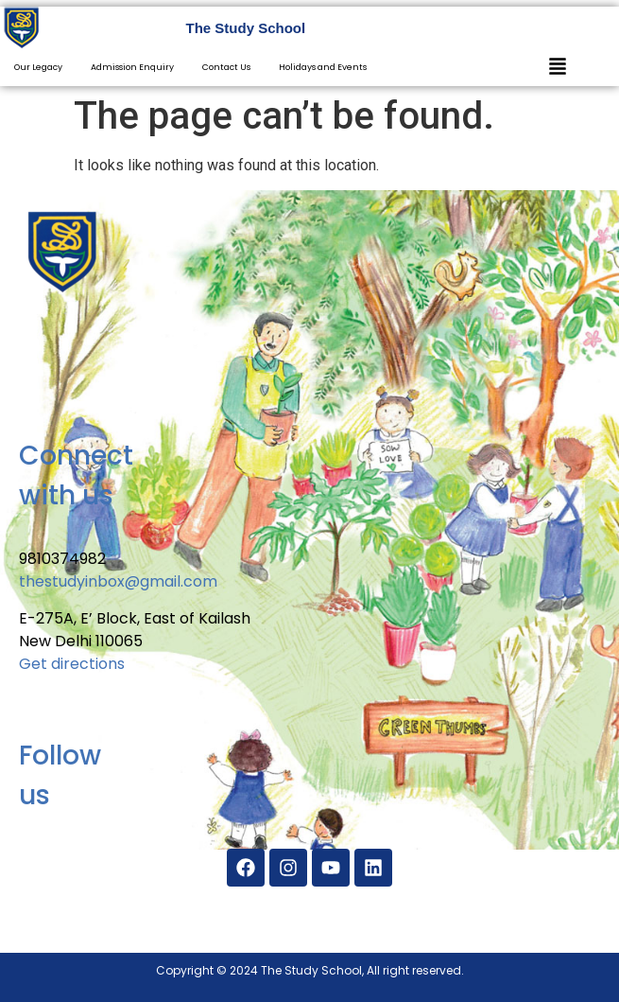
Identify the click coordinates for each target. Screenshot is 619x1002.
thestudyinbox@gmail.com (118, 581)
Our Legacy (38, 67)
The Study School (246, 28)
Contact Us (226, 67)
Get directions (72, 664)
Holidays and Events (323, 67)
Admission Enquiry (132, 67)
